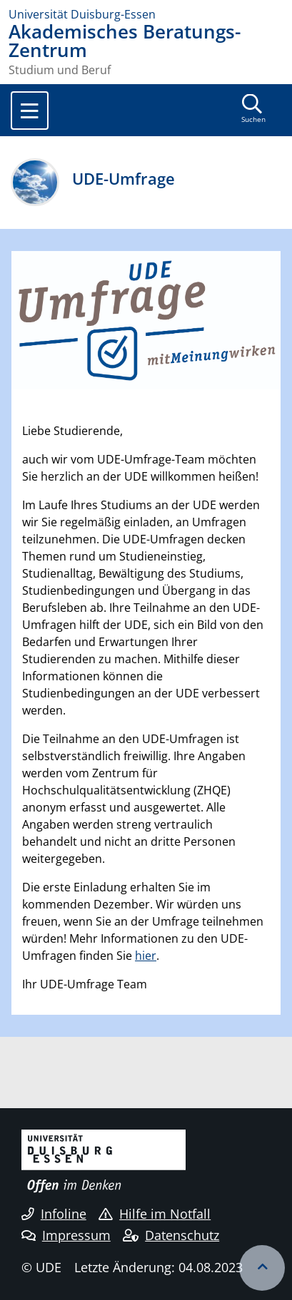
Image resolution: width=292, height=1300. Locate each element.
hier (145, 955)
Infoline (53, 1213)
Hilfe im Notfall (155, 1213)
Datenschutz (171, 1235)
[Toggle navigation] (30, 110)
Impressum (66, 1235)
